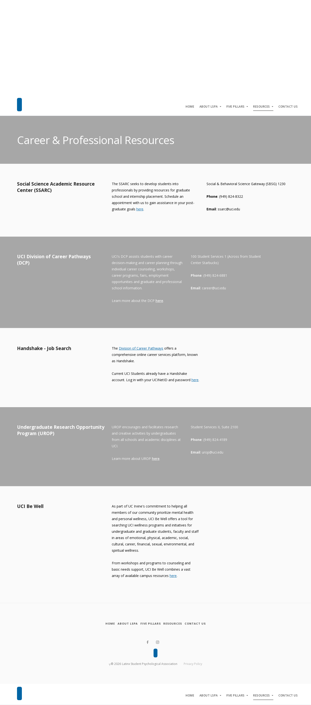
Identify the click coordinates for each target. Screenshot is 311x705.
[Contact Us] (205, 623)
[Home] (99, 623)
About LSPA (208, 106)
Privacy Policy (193, 664)
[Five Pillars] (150, 623)
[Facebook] (147, 642)
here (139, 209)
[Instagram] (157, 642)
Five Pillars (235, 106)
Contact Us (288, 106)
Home (190, 106)
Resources (261, 106)
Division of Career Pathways (141, 348)
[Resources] (178, 623)
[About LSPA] (122, 623)
